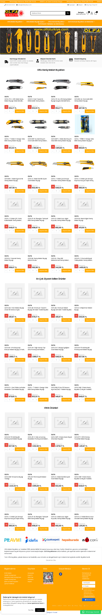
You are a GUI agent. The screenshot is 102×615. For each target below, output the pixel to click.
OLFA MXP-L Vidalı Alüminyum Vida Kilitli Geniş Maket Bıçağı (61, 140)
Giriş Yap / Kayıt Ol (91, 5)
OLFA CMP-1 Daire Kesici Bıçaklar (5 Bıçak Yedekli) (83, 388)
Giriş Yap (30, 577)
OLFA (6, 96)
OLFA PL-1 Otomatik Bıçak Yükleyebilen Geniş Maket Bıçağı (83, 259)
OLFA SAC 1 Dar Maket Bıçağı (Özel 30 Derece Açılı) (14, 309)
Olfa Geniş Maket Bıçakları (51, 69)
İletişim (80, 5)
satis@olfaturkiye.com (24, 5)
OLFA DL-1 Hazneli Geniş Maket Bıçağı (12, 259)
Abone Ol (88, 600)
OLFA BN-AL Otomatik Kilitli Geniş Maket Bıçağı (83, 100)
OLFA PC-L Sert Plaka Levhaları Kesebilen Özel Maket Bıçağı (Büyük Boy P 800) (14, 388)
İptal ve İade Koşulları (11, 581)
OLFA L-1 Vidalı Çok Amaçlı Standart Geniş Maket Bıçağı (61, 180)
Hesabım (31, 579)
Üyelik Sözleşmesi (10, 579)
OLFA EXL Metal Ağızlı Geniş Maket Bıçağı (83, 219)
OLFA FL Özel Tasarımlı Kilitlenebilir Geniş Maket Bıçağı (36, 100)
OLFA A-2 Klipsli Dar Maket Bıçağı (83, 309)
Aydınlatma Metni (89, 596)
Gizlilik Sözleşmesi (10, 575)
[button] (91, 13)
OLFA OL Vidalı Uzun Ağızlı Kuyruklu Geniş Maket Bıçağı (60, 219)
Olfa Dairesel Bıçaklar (56, 22)
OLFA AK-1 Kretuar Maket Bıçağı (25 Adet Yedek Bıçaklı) (61, 309)
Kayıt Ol (30, 575)
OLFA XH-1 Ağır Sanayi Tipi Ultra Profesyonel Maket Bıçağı (36, 349)
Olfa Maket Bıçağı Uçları (35, 22)
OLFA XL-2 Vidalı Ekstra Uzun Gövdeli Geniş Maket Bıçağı (84, 518)
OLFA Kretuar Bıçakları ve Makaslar (80, 22)
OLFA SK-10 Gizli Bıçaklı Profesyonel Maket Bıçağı (83, 349)
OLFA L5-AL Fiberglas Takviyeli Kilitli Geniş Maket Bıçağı (38, 219)
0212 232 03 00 (9, 5)
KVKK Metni (7, 573)
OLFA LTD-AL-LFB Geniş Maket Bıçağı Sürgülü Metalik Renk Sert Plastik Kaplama (61, 100)
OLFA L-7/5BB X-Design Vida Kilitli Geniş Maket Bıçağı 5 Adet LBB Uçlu (84, 140)
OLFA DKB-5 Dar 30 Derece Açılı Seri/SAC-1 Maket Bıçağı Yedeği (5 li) (61, 388)
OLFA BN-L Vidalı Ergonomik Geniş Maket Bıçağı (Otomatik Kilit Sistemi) (13, 180)
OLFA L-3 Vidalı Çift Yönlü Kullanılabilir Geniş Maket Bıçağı (13, 219)
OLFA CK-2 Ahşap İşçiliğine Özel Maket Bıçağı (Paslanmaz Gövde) (60, 349)
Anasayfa (31, 573)
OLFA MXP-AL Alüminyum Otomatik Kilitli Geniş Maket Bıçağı (37, 140)
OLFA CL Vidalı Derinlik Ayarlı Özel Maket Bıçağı (37, 180)
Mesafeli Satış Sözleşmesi (12, 577)
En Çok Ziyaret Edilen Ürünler (51, 278)
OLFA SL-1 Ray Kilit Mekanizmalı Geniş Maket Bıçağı (60, 259)
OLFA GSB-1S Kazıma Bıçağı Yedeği (13, 478)
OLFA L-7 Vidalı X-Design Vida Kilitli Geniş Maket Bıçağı (14, 140)
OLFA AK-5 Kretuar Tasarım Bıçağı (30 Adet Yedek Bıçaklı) (38, 309)
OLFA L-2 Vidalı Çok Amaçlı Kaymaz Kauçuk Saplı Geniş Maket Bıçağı (83, 180)
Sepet (30, 581)
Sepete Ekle (20, 111)
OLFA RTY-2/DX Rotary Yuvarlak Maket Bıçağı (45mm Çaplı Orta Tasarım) (84, 438)
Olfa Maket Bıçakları (14, 22)
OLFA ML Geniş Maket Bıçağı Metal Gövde (37, 259)
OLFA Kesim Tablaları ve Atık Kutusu (51, 24)
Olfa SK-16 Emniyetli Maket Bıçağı (37, 478)
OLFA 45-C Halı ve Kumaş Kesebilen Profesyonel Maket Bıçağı (38, 438)
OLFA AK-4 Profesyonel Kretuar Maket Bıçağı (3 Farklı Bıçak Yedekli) (14, 349)
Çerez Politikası (9, 584)
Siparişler (71, 5)
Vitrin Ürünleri (51, 407)
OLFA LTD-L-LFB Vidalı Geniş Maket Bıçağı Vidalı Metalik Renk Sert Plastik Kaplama (13, 100)
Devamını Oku (51, 560)
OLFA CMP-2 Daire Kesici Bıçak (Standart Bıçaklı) (61, 438)
